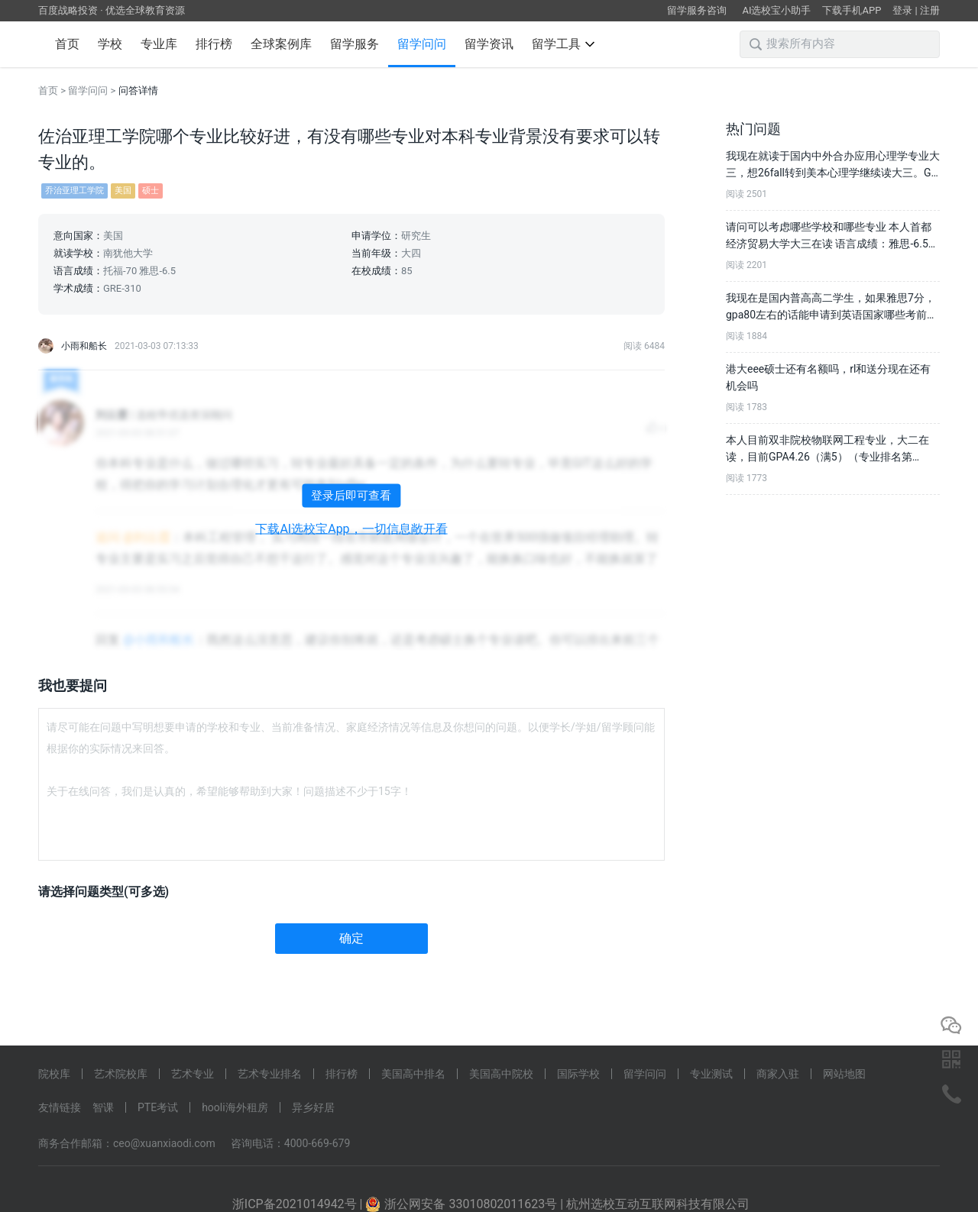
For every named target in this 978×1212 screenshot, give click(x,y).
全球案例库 (281, 44)
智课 (103, 1107)
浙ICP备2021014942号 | (299, 1204)
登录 (902, 10)
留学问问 (421, 44)
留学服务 (354, 44)
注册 (930, 10)
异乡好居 (313, 1107)
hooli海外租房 (235, 1107)
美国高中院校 (501, 1073)
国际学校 (578, 1073)
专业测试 (711, 1073)
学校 (110, 44)
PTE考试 (158, 1107)
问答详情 (138, 90)
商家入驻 (777, 1073)
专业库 (159, 44)
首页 (67, 44)
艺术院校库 (120, 1073)
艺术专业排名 (270, 1073)
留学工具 (563, 44)
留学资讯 (489, 44)
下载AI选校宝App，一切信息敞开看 (351, 529)
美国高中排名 (413, 1073)
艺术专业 (192, 1073)
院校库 (54, 1073)
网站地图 (844, 1073)
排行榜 (214, 44)
